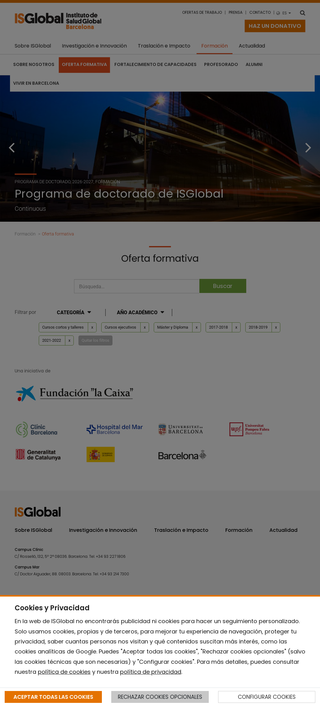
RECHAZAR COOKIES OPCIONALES (160, 697)
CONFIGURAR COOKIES (267, 697)
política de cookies (64, 672)
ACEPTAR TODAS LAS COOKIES (53, 697)
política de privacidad (150, 672)
